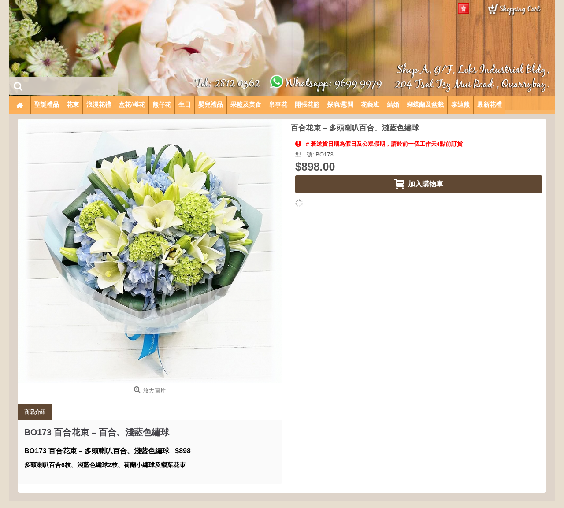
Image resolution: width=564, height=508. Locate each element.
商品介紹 (34, 411)
